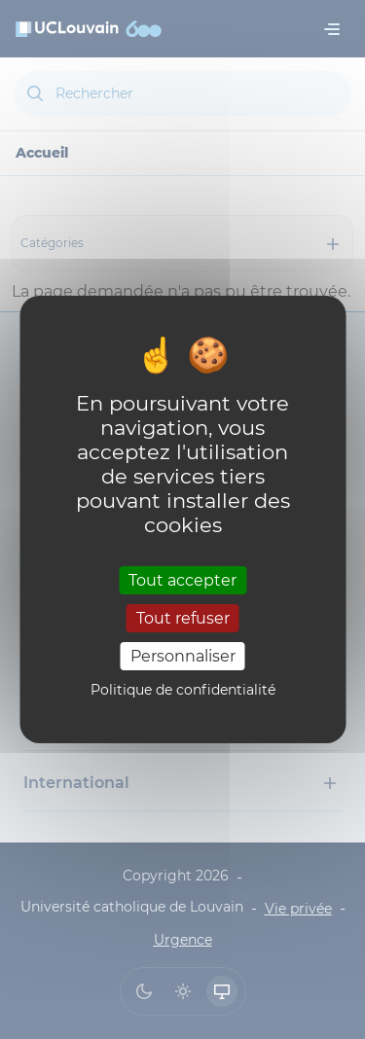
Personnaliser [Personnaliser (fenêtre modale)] (183, 656)
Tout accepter (182, 579)
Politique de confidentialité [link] (183, 690)
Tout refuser (183, 618)
